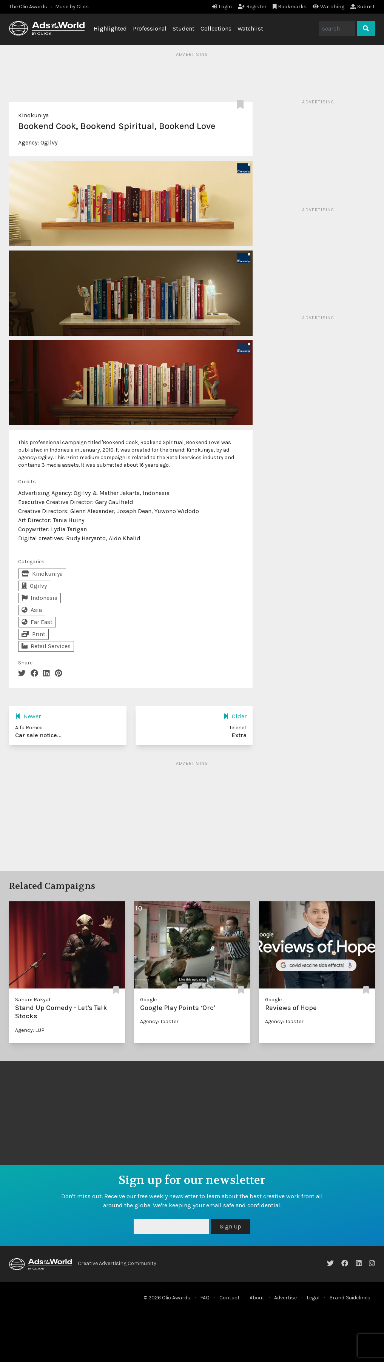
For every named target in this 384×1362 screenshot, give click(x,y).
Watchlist (250, 28)
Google (148, 999)
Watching (328, 6)
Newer (28, 716)
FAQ (205, 1297)
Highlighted (110, 28)
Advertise (285, 1297)
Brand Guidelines (349, 1297)
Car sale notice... (38, 735)
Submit (362, 6)
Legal (313, 1297)
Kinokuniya (33, 115)
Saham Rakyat (33, 999)
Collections (215, 28)
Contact (229, 1297)
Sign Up (230, 1226)
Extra (239, 735)
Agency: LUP (30, 1030)
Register (252, 6)
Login (222, 6)
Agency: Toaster (159, 1021)
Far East (37, 622)
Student (183, 28)
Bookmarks (290, 6)
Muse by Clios (72, 6)
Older (235, 716)
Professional (150, 28)
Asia (32, 609)
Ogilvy (48, 142)
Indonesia (39, 597)
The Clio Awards (28, 6)
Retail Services (46, 646)
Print (33, 634)
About (257, 1297)
